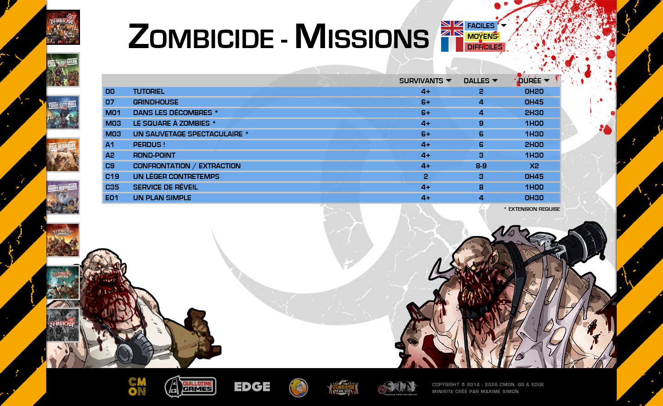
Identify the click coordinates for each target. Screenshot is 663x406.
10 (62, 293)
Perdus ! (149, 144)
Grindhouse (155, 102)
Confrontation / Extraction (187, 166)
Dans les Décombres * (176, 113)
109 (62, 37)
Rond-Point (154, 155)
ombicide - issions (279, 40)
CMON (507, 384)
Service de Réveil (165, 187)
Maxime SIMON (500, 391)
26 (62, 250)
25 (62, 165)
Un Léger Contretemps (176, 176)
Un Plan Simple (162, 198)
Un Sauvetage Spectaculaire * (191, 134)
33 (62, 122)
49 (62, 80)
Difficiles (485, 47)
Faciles (481, 26)
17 (62, 207)
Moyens (482, 36)
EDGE (538, 384)
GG (521, 384)
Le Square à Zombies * (174, 123)
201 (62, 335)
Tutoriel (149, 91)
